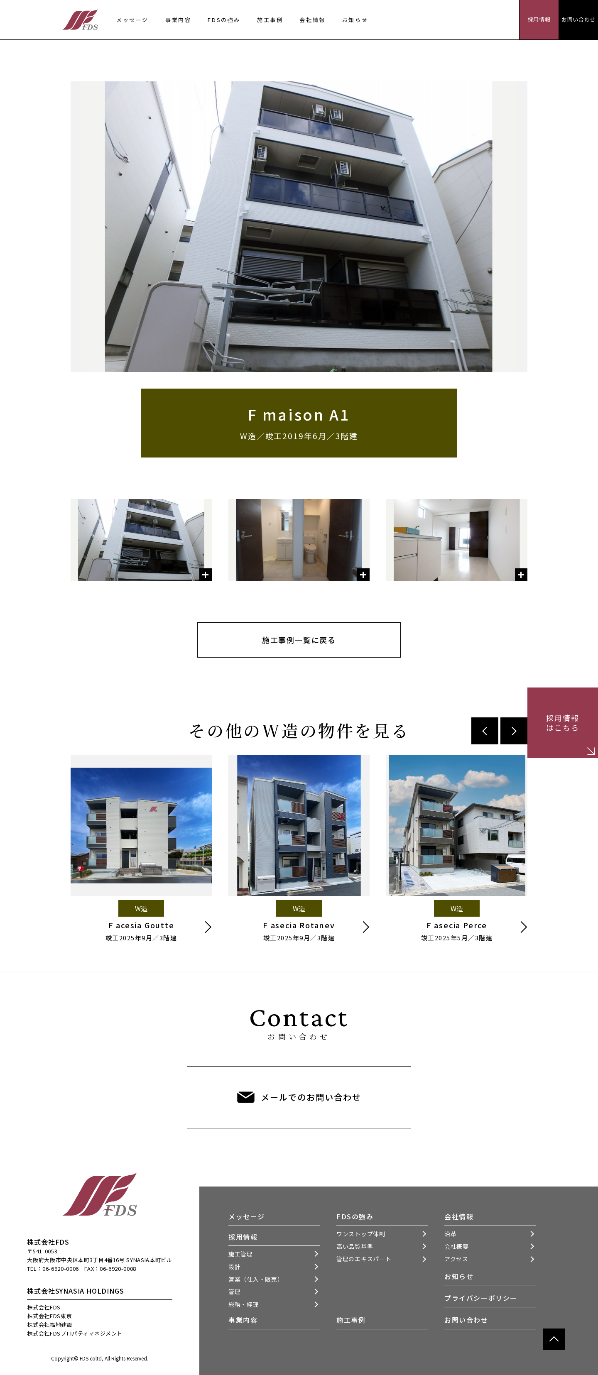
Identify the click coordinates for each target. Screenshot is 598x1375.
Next (513, 730)
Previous (484, 730)
